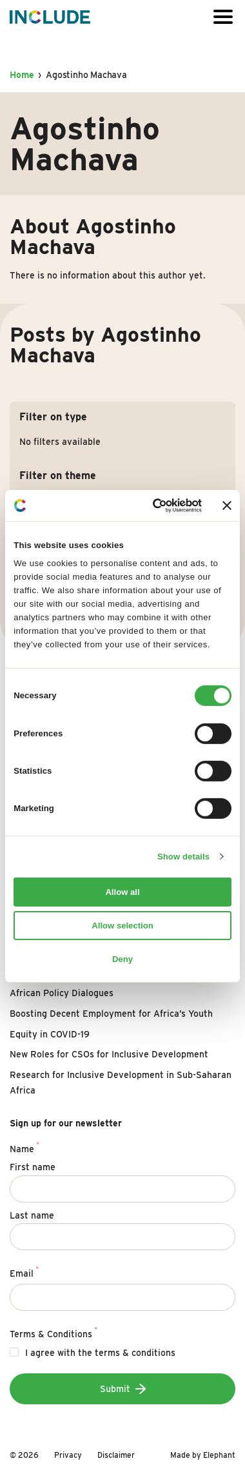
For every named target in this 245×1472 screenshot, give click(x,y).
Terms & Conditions (53, 1332)
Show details (183, 856)
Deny (122, 958)
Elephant (219, 1455)
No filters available (60, 442)
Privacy (68, 1455)
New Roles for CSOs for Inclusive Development (109, 1054)
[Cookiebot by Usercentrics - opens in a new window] (150, 505)
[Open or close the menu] (223, 17)
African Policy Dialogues (61, 993)
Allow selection (122, 925)
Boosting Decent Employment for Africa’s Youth (111, 1013)
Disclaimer (116, 1455)
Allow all (122, 892)
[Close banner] (226, 505)
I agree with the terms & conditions (100, 1353)
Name (24, 1147)
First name (32, 1167)
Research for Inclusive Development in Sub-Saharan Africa (120, 1082)
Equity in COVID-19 (50, 1034)
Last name (32, 1215)
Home (22, 75)
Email (24, 1271)
